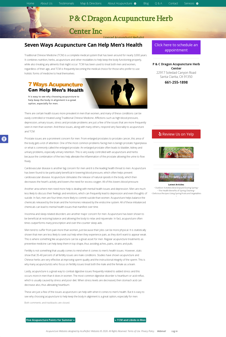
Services (189, 3)
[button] (4, 139)
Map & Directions (91, 3)
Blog (146, 3)
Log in (175, 331)
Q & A (158, 3)
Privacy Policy (147, 331)
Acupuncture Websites (56, 331)
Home (30, 3)
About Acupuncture (120, 3)
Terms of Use (134, 331)
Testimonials (66, 3)
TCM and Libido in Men (130, 320)
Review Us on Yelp (176, 134)
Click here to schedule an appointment (176, 47)
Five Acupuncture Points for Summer (50, 320)
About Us (46, 3)
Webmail (161, 331)
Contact (173, 3)
